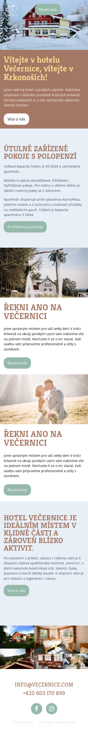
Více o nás (16, 119)
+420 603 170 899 (44, 693)
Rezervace (48, 9)
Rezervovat (17, 363)
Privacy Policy (22, 722)
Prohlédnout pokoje (25, 226)
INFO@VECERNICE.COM (44, 684)
